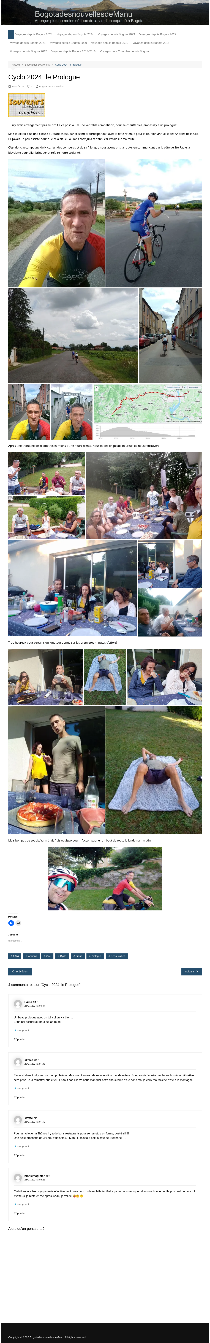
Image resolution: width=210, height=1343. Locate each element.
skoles (28, 1060)
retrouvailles (118, 956)
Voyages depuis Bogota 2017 (28, 51)
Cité (48, 956)
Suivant (191, 971)
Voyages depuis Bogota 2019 (109, 42)
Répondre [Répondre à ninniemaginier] (20, 1213)
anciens (32, 956)
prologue (96, 956)
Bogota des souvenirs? (51, 86)
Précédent (20, 971)
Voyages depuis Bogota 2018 (150, 42)
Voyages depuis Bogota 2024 (75, 34)
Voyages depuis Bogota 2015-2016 (73, 51)
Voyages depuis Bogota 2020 (68, 42)
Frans (79, 956)
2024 (16, 956)
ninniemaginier (34, 1175)
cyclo (63, 956)
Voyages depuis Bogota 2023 (116, 34)
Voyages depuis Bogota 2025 (33, 34)
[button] (56, 223)
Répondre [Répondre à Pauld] (20, 1039)
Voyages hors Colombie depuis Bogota (124, 51)
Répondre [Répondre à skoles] (20, 1097)
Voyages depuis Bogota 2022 (157, 34)
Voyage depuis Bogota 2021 (28, 42)
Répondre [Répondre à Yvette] (20, 1155)
